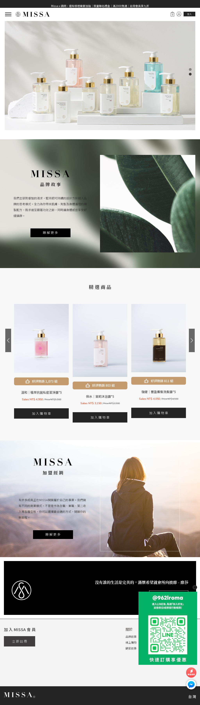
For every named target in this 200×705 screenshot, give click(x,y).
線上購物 (131, 642)
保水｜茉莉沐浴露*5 (159, 396)
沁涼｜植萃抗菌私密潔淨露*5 (41, 392)
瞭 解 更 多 (50, 232)
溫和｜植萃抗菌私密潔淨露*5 (100, 392)
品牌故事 (131, 636)
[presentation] (8, 340)
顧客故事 (131, 648)
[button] (190, 69)
